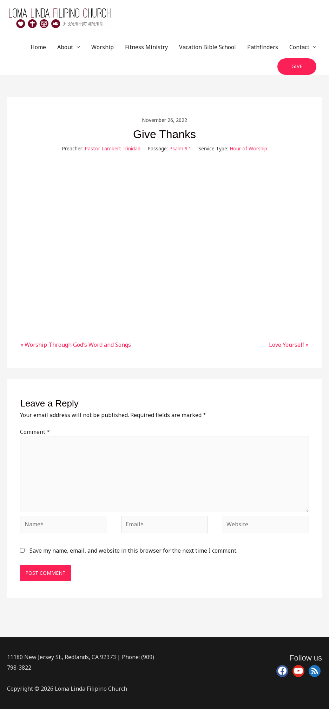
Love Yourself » (289, 345)
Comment (35, 432)
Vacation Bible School (207, 47)
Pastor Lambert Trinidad (112, 148)
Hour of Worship (248, 148)
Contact (299, 47)
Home (38, 47)
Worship (102, 47)
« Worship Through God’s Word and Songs (75, 345)
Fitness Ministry (146, 47)
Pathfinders (262, 47)
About (65, 47)
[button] (296, 66)
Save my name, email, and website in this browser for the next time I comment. (133, 550)
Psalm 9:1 (180, 148)
